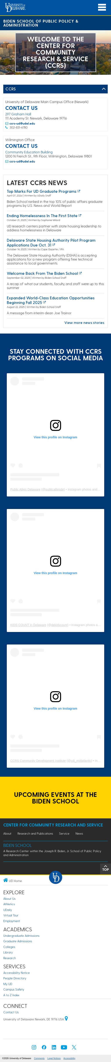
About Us (9, 898)
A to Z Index (11, 995)
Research (9, 958)
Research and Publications (35, 833)
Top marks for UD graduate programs (41, 191)
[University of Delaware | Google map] (66, 1019)
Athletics (9, 904)
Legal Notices (54, 1058)
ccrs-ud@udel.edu (22, 123)
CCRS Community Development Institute (38, 760)
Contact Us (11, 1012)
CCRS (10, 88)
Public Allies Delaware (25, 489)
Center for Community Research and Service (53, 824)
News (79, 833)
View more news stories (84, 322)
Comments (39, 1058)
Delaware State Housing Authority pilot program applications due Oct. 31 (51, 242)
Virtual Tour (10, 915)
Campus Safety (13, 989)
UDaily (7, 910)
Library (8, 952)
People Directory (14, 978)
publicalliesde (55, 489)
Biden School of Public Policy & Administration (40, 23)
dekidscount (59, 625)
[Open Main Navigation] (102, 7)
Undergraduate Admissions (21, 935)
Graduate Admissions (17, 941)
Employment (11, 921)
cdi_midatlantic (81, 760)
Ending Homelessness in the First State (42, 215)
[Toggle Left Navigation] (104, 89)
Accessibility (69, 1058)
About (7, 833)
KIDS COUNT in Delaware (28, 625)
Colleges (9, 947)
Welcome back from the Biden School (42, 273)
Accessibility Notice (16, 973)
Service (64, 833)
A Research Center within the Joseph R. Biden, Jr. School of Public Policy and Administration (52, 853)
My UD (7, 984)
